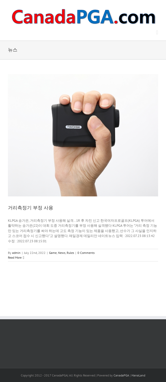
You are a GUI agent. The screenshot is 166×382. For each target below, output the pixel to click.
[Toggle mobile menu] (157, 32)
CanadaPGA (121, 375)
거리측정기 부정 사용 (30, 208)
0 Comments (86, 253)
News (61, 253)
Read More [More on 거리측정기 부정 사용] (15, 257)
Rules (70, 253)
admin (16, 253)
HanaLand (138, 375)
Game (53, 253)
